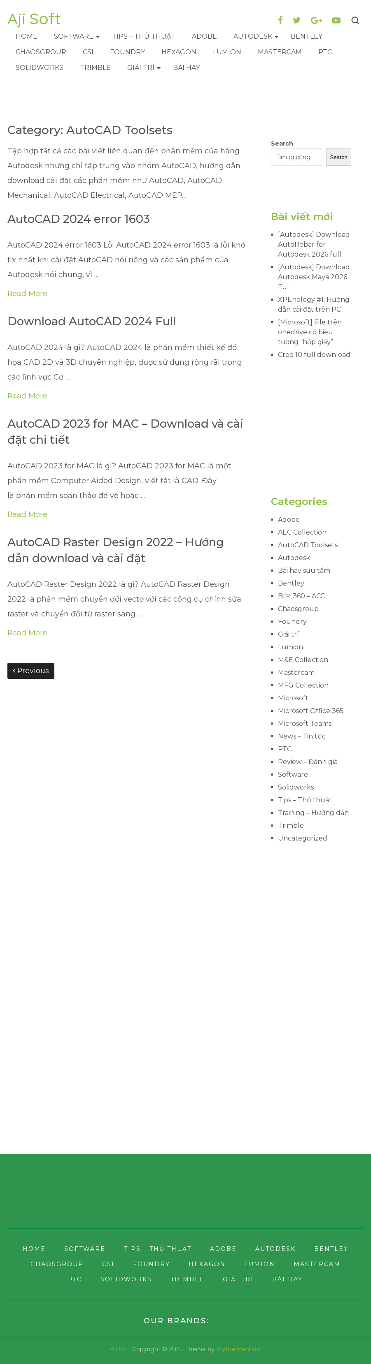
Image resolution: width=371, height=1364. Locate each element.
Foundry (127, 52)
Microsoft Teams (304, 723)
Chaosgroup (41, 52)
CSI (88, 52)
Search (282, 143)
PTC (325, 52)
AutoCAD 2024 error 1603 (81, 219)
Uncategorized (302, 838)
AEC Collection (302, 532)
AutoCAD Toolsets (308, 545)
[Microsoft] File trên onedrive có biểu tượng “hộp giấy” (310, 332)
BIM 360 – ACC (301, 596)
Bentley (306, 36)
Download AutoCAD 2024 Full (94, 322)
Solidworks (39, 68)
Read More (27, 294)
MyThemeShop (238, 1349)
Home (26, 36)
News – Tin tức (302, 736)
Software (73, 36)
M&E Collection (303, 660)
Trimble (95, 68)
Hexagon (178, 52)
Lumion (227, 52)
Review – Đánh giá (308, 762)
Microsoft (293, 698)
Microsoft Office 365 (310, 711)
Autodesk (252, 36)
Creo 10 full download (314, 355)
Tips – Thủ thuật (143, 36)
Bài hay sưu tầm (304, 570)
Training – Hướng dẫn (313, 813)
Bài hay (186, 68)
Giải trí (140, 68)
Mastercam (280, 52)
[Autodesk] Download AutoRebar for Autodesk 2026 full (314, 244)
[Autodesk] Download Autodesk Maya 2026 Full (314, 277)
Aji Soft (34, 18)
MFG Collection (303, 685)
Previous (31, 672)
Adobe (204, 36)
